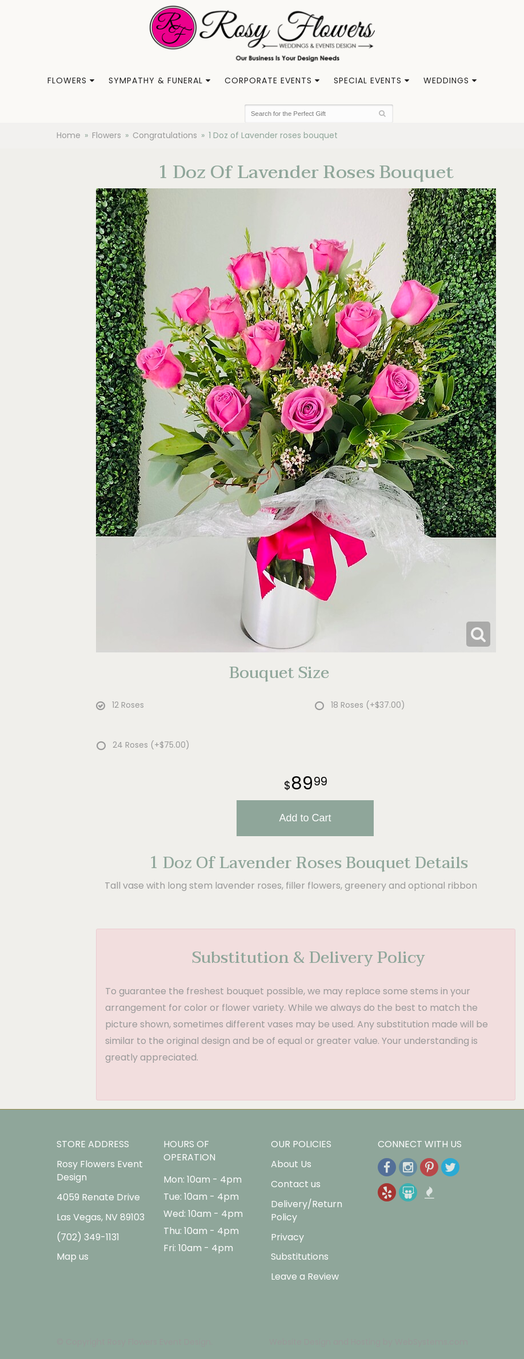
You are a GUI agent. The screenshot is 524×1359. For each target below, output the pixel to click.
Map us (73, 1256)
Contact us (296, 1184)
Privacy (287, 1237)
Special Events (368, 80)
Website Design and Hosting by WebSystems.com (368, 1342)
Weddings (446, 80)
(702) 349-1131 (88, 1237)
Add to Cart (305, 818)
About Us (291, 1164)
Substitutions (300, 1256)
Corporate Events (268, 80)
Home (69, 135)
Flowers (67, 80)
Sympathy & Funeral (156, 80)
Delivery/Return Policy (306, 1210)
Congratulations (165, 135)
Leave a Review (305, 1276)
